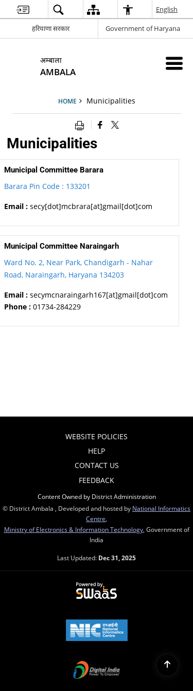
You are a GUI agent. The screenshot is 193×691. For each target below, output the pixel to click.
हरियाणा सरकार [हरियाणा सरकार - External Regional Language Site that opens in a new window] (50, 28)
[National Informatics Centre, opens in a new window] (96, 631)
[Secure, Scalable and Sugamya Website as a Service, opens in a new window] (96, 591)
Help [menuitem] (96, 451)
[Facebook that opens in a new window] (100, 124)
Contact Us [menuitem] (97, 465)
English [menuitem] (167, 9)
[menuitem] (23, 9)
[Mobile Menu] (174, 63)
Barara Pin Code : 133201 (47, 186)
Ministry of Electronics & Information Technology (73, 529)
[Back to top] (167, 665)
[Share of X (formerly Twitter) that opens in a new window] (115, 124)
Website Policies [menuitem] (96, 436)
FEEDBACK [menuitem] (96, 480)
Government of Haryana (143, 28)
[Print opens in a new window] (82, 124)
